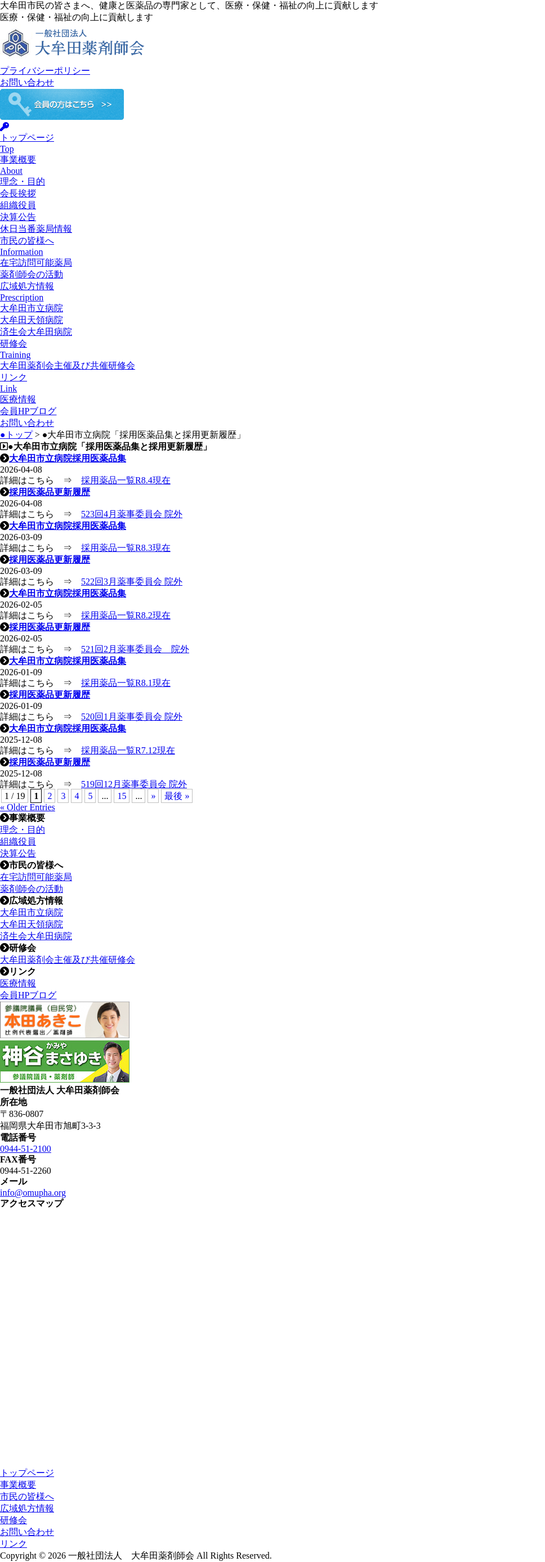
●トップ (16, 434)
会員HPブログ (28, 411)
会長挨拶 (18, 193)
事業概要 (18, 1484)
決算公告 (18, 217)
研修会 (13, 1520)
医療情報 (18, 399)
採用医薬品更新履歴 (49, 492)
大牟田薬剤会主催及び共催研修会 (67, 365)
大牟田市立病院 (31, 308)
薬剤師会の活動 (31, 274)
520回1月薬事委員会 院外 (131, 716)
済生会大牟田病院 (36, 331)
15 (121, 796)
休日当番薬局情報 (36, 229)
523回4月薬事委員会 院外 (131, 514)
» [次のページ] (153, 796)
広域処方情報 (27, 1508)
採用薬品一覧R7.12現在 (128, 750)
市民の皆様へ (27, 1496)
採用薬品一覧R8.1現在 (126, 683)
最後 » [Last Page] (176, 796)
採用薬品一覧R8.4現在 (126, 480)
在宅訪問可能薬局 (36, 262)
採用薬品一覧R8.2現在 (126, 615)
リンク (13, 1543)
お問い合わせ (27, 82)
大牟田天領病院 (31, 320)
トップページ (27, 1473)
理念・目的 (22, 181)
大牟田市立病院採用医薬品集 (67, 458)
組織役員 (18, 205)
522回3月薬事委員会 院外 (131, 581)
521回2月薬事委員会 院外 (135, 649)
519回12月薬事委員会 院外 (134, 784)
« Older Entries (27, 807)
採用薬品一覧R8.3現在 (126, 548)
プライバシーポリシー (45, 70)
